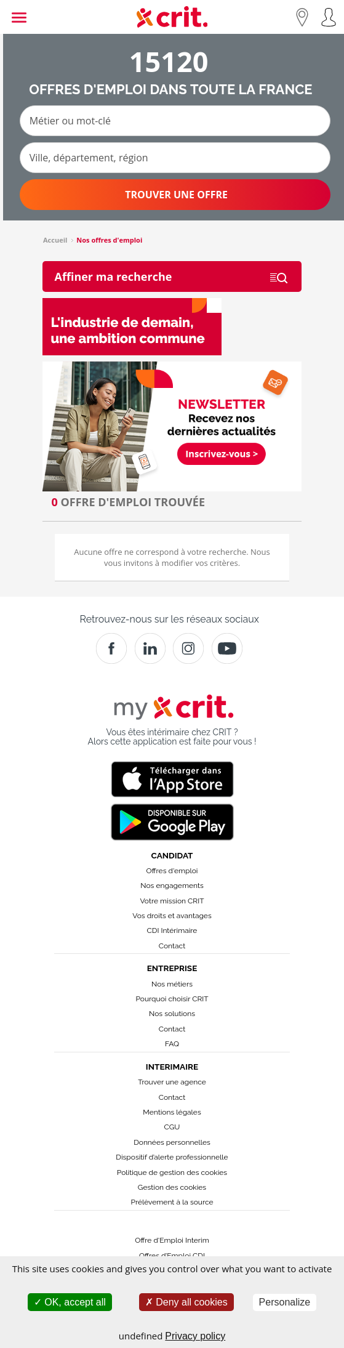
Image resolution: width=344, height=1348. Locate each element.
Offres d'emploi (172, 870)
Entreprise (172, 968)
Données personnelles (172, 1142)
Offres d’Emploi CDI (172, 1255)
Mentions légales (172, 1112)
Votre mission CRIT (172, 901)
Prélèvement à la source (171, 1202)
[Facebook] (111, 648)
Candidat (172, 855)
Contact (172, 946)
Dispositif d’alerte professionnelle (172, 1157)
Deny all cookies (186, 1302)
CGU (172, 1127)
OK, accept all (70, 1302)
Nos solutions (172, 1013)
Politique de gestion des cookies (172, 1172)
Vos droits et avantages (171, 915)
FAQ (172, 1043)
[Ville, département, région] (175, 157)
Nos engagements (171, 885)
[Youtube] (227, 648)
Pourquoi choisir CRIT (171, 999)
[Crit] (150, 648)
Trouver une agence (172, 1082)
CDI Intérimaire (172, 930)
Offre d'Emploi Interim (172, 1240)
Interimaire (172, 1067)
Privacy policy (195, 1336)
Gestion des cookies (172, 1187)
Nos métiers (172, 984)
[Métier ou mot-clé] (175, 120)
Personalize (285, 1302)
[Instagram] (188, 648)
